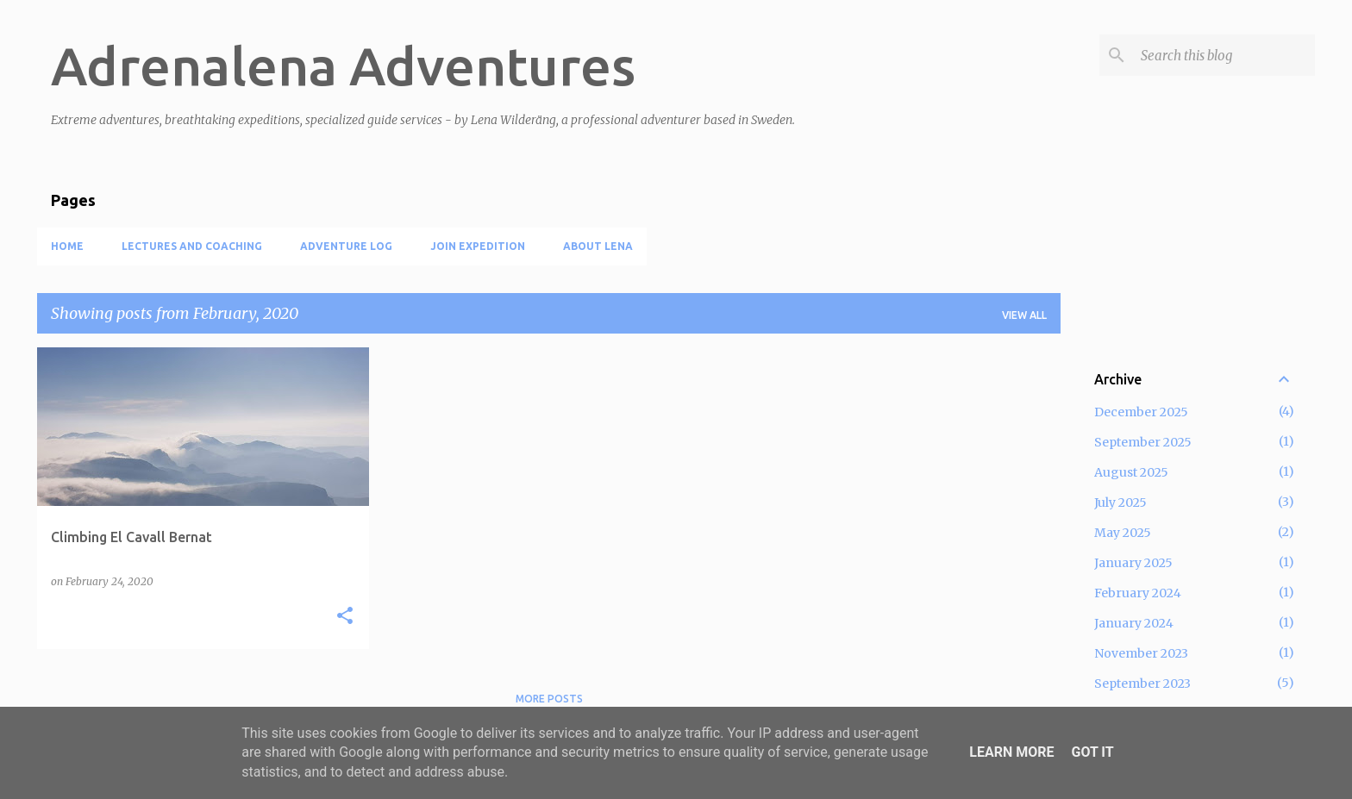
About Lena (598, 246)
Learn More (1011, 752)
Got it (1092, 752)
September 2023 (1142, 683)
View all (1024, 315)
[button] (345, 616)
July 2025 (1120, 502)
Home (67, 246)
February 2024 (1137, 593)
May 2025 (1122, 532)
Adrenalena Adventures (343, 65)
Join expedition (477, 246)
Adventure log (346, 246)
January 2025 (1133, 563)
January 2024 (1134, 623)
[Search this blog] (1224, 55)
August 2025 (1131, 472)
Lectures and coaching (192, 246)
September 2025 (1143, 442)
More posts (549, 698)
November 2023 (1141, 653)
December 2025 (1141, 412)
